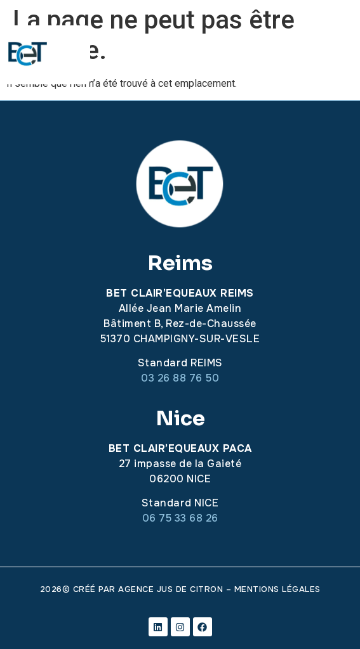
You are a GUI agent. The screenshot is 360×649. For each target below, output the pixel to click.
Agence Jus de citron (170, 589)
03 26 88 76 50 (180, 378)
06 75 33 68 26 (180, 518)
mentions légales (277, 589)
